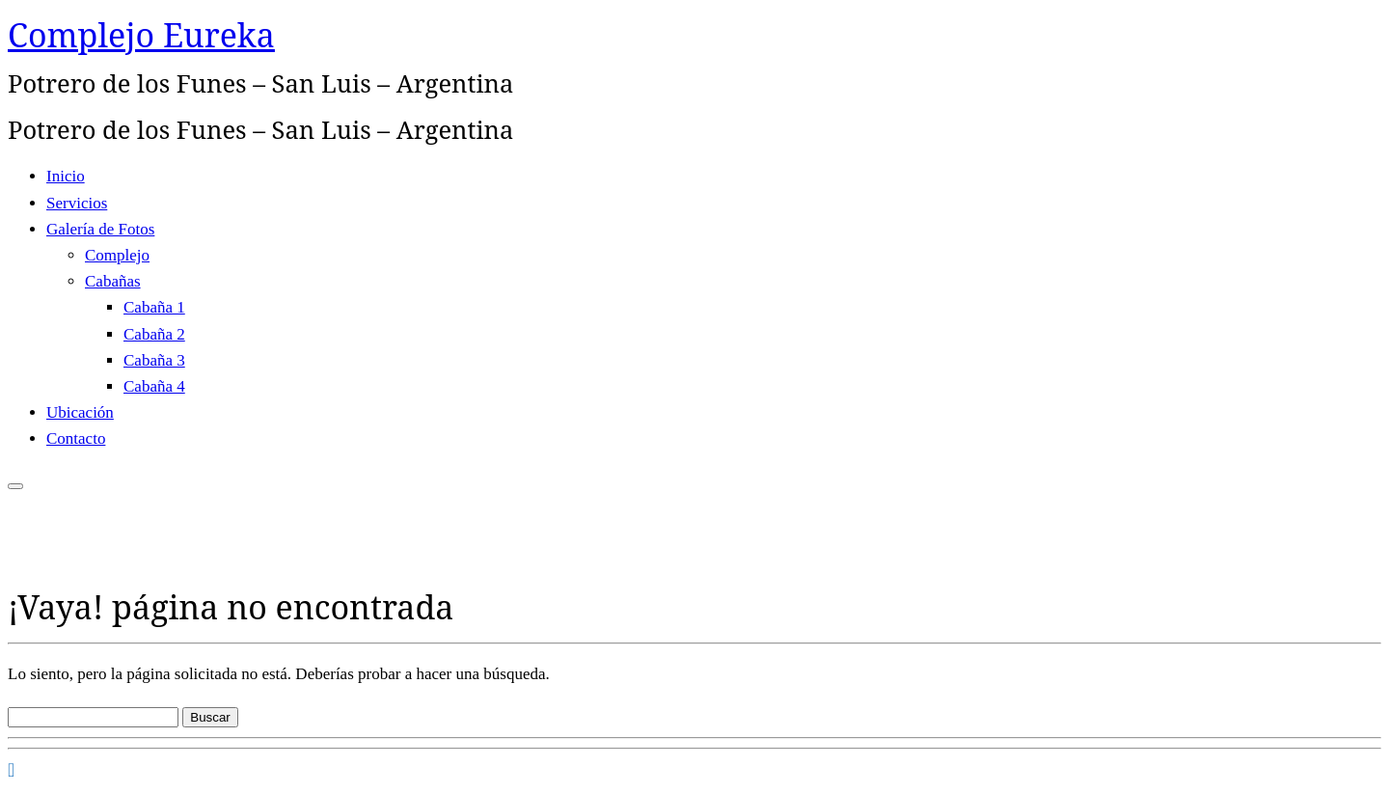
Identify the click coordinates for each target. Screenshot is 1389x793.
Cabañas (113, 281)
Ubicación (80, 412)
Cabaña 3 (154, 360)
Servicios (76, 203)
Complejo (117, 255)
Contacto (75, 438)
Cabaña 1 (154, 307)
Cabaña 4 (154, 386)
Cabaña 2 (154, 334)
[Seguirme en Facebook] (11, 769)
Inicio (65, 176)
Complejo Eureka (141, 35)
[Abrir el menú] (15, 486)
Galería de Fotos (100, 229)
